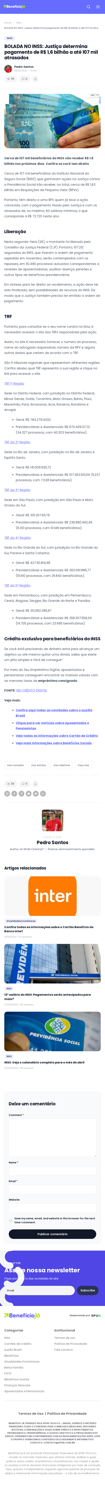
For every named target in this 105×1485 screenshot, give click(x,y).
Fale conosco (63, 1350)
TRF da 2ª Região (17, 442)
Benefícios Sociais (16, 1379)
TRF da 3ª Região (17, 490)
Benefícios (11, 1356)
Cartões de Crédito (17, 1344)
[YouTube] (28, 794)
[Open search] (88, 6)
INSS (18, 22)
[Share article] (35, 79)
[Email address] (39, 1290)
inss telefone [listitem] (62, 765)
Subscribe (87, 1290)
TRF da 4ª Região (17, 538)
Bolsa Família (13, 1367)
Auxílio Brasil (13, 1350)
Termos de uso (64, 1338)
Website (14, 1200)
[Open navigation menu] (97, 6)
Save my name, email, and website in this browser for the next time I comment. (54, 1220)
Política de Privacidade (70, 1344)
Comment (16, 1115)
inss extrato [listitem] (38, 765)
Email (13, 1181)
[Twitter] (36, 794)
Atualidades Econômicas (22, 1361)
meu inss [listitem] (83, 765)
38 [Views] (10, 79)
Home (7, 22)
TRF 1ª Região (14, 383)
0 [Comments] (24, 79)
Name (13, 1162)
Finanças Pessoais (17, 1385)
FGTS (7, 1373)
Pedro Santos (52, 842)
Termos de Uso (31, 1413)
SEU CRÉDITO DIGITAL (31, 690)
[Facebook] (14, 794)
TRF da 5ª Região (17, 585)
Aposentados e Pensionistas (24, 1391)
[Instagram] (7, 794)
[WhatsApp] (43, 794)
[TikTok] (21, 794)
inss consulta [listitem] (15, 765)
